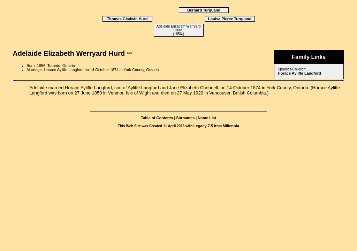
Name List (207, 118)
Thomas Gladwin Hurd (127, 19)
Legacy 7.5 (203, 126)
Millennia (231, 126)
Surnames (185, 118)
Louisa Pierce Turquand (230, 19)
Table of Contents (157, 118)
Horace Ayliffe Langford (299, 73)
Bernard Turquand (203, 10)
